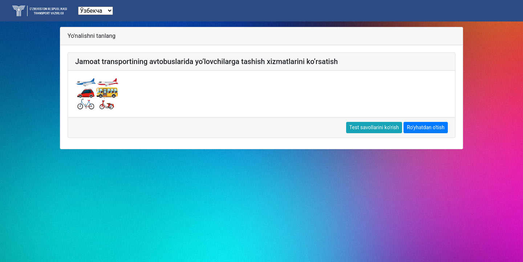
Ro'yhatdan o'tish (426, 127)
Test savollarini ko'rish (374, 127)
